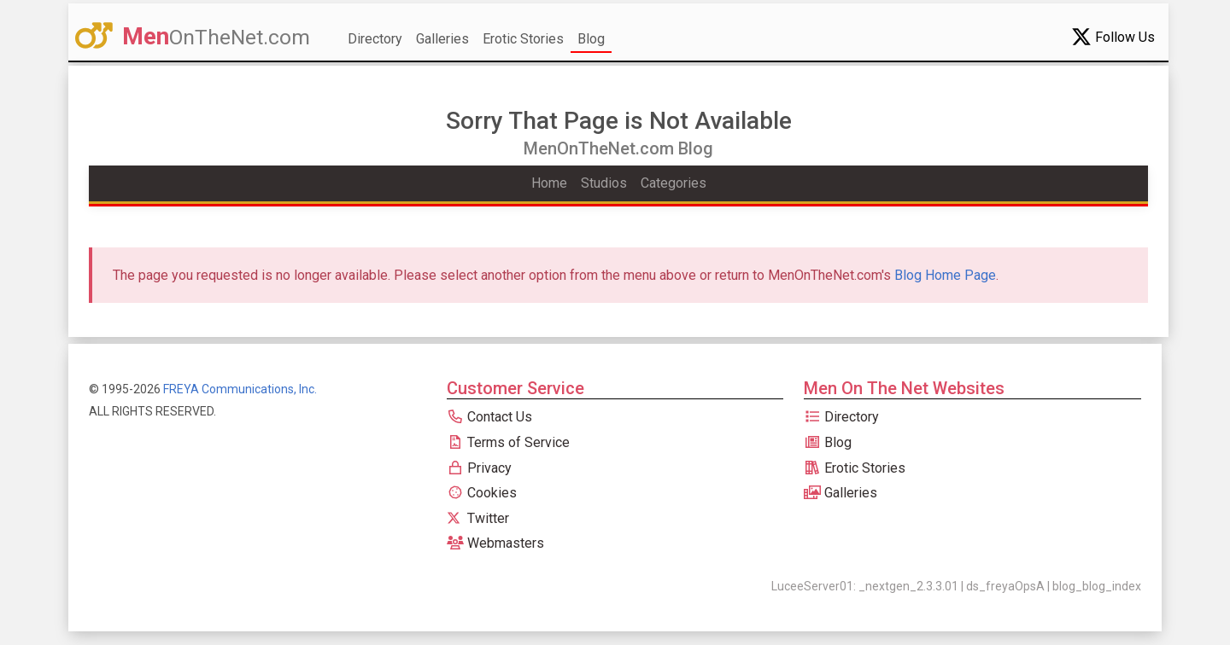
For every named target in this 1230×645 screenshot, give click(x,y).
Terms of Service (508, 442)
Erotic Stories (523, 39)
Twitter (478, 518)
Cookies (482, 493)
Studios (604, 183)
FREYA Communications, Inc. (240, 389)
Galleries (442, 39)
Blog (591, 39)
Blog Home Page (945, 275)
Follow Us (1113, 36)
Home (549, 183)
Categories (673, 183)
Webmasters (495, 543)
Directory (375, 39)
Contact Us (489, 417)
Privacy (479, 468)
